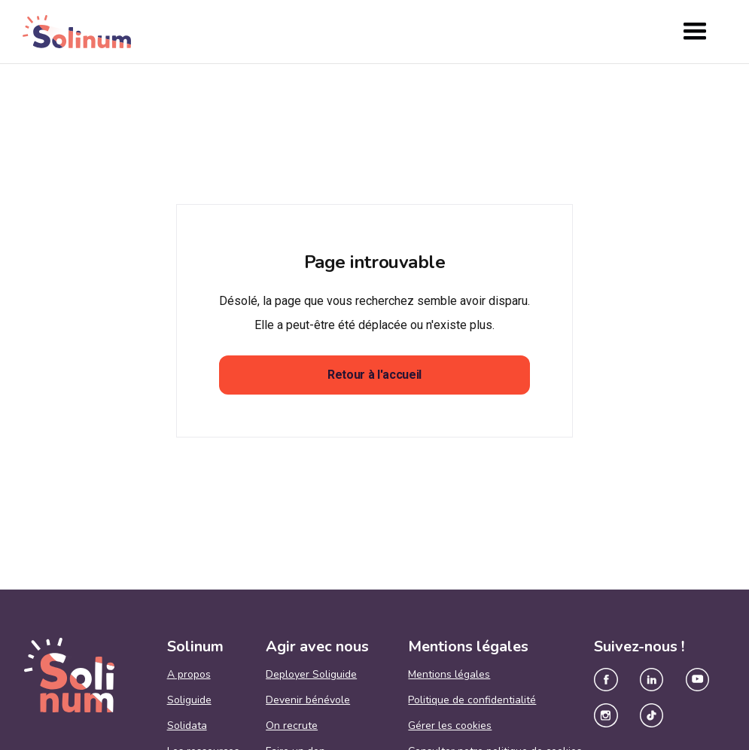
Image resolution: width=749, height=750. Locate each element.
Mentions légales (449, 674)
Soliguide (189, 700)
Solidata (187, 726)
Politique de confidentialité (472, 700)
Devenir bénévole (308, 700)
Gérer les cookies (450, 726)
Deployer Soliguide (311, 674)
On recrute (292, 726)
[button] (694, 31)
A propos (189, 674)
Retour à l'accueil (374, 374)
